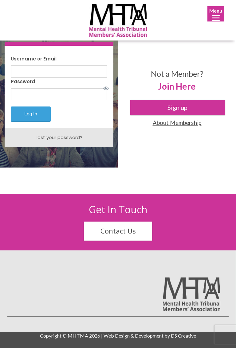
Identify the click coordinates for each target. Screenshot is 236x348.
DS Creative (183, 335)
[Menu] (215, 13)
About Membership (177, 122)
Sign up (177, 107)
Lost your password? (59, 137)
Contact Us (118, 231)
